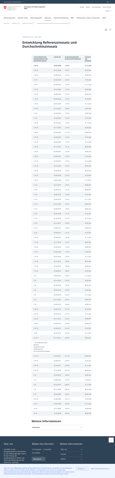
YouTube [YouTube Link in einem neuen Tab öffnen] (47, 449)
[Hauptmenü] (56, 17)
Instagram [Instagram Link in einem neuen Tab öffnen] (36, 449)
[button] (10, 17)
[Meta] (95, 7)
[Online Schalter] (107, 7)
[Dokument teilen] (110, 30)
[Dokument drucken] (106, 29)
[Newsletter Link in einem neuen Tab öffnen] (38, 459)
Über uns (71, 449)
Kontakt (71, 454)
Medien (71, 459)
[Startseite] (6, 23)
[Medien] (88, 7)
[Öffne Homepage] (25, 9)
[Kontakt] (82, 7)
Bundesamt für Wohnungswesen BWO (35, 7)
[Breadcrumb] (57, 23)
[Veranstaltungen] (96, 7)
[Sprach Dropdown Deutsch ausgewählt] (108, 2)
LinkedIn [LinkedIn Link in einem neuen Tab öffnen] (36, 453)
